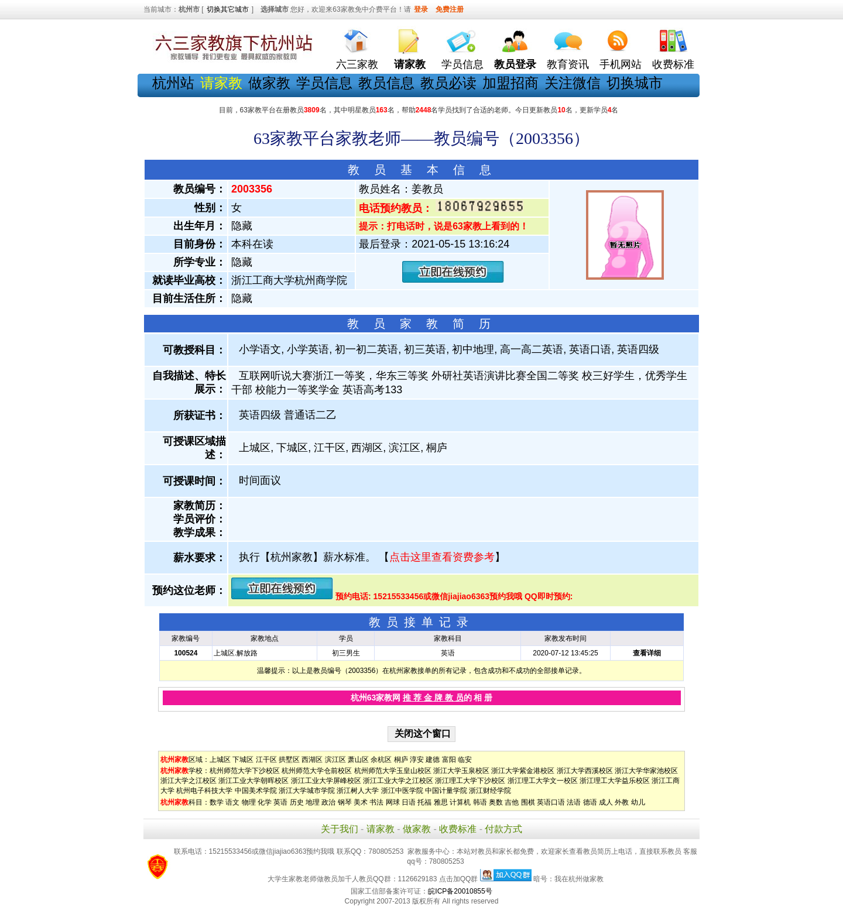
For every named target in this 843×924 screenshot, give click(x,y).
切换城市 (634, 83)
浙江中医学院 (402, 790)
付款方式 (503, 829)
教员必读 (448, 83)
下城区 (242, 759)
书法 (376, 802)
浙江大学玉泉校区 (461, 771)
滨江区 (335, 759)
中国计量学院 (446, 790)
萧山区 (358, 759)
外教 (622, 802)
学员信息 (462, 64)
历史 (297, 802)
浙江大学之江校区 (188, 781)
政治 (328, 802)
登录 (421, 9)
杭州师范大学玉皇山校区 (392, 771)
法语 (574, 802)
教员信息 (386, 83)
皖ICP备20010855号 (460, 891)
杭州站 (173, 83)
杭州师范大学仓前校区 (317, 771)
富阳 (449, 759)
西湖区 (312, 759)
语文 (232, 802)
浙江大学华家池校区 (646, 771)
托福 (424, 802)
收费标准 (673, 64)
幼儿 (638, 802)
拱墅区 (289, 759)
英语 (280, 802)
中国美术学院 (256, 790)
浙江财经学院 (490, 790)
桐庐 (401, 759)
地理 (313, 802)
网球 (393, 802)
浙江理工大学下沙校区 (470, 781)
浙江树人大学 (358, 790)
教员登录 (515, 64)
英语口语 (551, 802)
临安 (465, 759)
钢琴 (345, 802)
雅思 (441, 802)
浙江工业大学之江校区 (398, 781)
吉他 (512, 802)
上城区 (220, 759)
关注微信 (572, 83)
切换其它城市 (228, 9)
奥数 (496, 802)
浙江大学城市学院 (307, 790)
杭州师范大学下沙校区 (245, 771)
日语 (409, 802)
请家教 (380, 829)
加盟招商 (510, 83)
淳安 (417, 759)
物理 (249, 802)
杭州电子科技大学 (204, 790)
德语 (590, 802)
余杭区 (381, 759)
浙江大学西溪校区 (585, 771)
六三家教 (357, 64)
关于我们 (339, 829)
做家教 (269, 83)
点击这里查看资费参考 (442, 557)
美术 (361, 802)
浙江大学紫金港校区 (522, 771)
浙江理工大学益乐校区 (615, 781)
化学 (265, 802)
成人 (606, 802)
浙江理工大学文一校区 (543, 781)
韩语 (480, 802)
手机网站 (620, 64)
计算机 (460, 802)
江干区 (266, 759)
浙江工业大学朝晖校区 (253, 781)
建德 (433, 759)
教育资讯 (568, 64)
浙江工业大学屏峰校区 (326, 781)
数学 (217, 802)
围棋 (528, 802)
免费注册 (450, 9)
